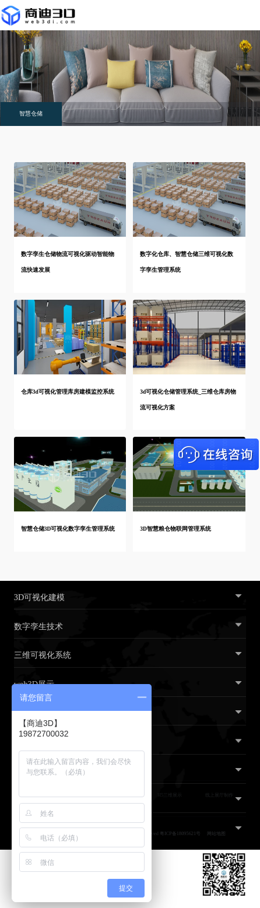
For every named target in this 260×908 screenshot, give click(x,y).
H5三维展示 (169, 795)
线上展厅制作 (219, 795)
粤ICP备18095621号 (180, 833)
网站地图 (216, 833)
